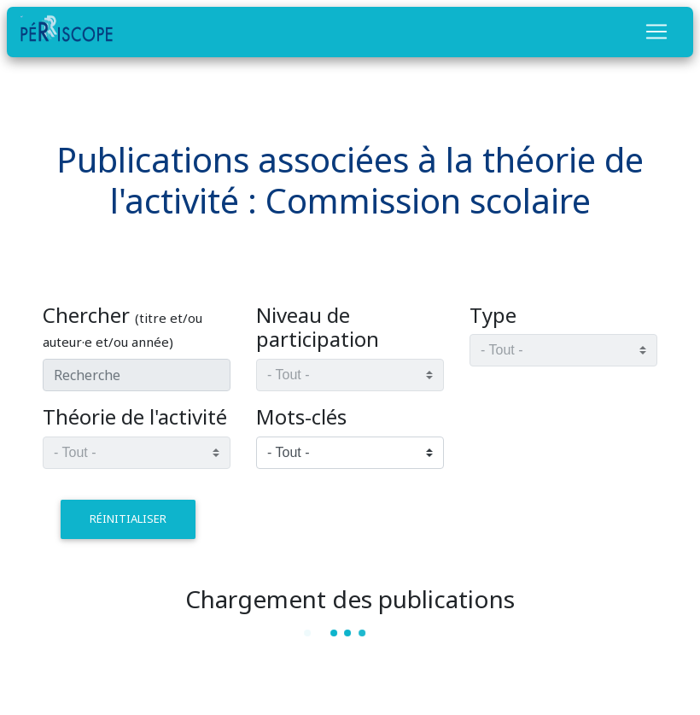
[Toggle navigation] (656, 31)
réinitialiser (128, 518)
